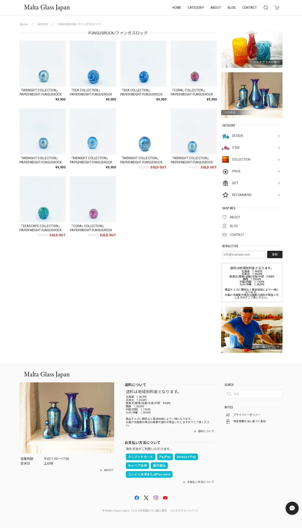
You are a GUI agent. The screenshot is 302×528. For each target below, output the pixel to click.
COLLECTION (241, 159)
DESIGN (237, 136)
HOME (176, 7)
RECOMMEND (242, 195)
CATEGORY (196, 7)
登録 (275, 254)
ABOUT (216, 7)
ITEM (235, 147)
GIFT (235, 183)
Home (23, 24)
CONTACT (249, 7)
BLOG (232, 7)
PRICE (236, 171)
